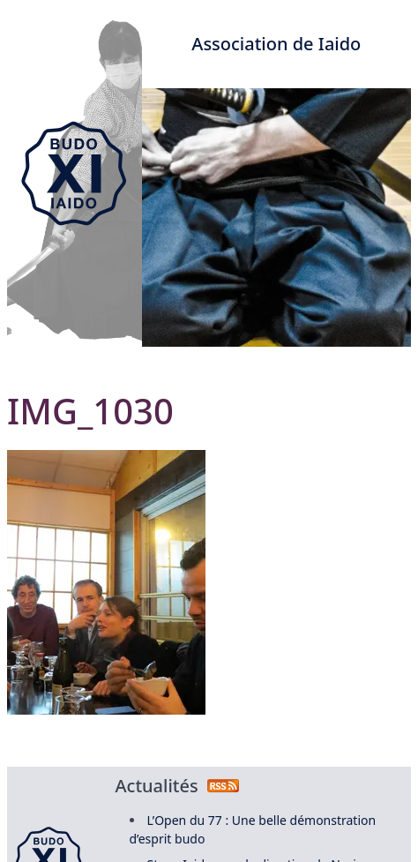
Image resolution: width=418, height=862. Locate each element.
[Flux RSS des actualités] (223, 786)
